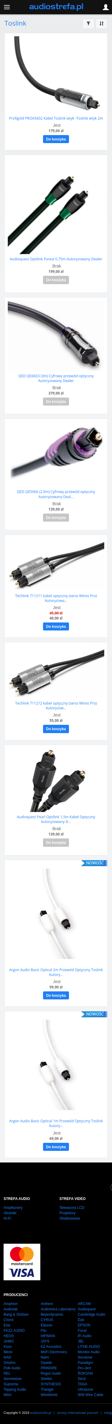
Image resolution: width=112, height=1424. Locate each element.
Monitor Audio (88, 1352)
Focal (82, 1330)
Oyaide (46, 1363)
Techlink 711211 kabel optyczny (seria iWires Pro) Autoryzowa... (56, 598)
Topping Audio (15, 1389)
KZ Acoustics (51, 1347)
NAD (7, 1357)
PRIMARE (49, 1368)
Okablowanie (69, 1218)
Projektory (67, 1213)
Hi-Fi (7, 1218)
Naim (45, 1357)
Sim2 (82, 1379)
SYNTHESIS (51, 1384)
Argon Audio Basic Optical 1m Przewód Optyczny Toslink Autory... (56, 1123)
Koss (8, 1347)
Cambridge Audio (91, 1314)
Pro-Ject (84, 1368)
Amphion (11, 1304)
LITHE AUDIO (89, 1347)
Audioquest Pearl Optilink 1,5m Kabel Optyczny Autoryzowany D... (56, 819)
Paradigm (85, 1363)
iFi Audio (84, 1336)
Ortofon (10, 1363)
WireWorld (49, 1395)
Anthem (47, 1304)
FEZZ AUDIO (14, 1330)
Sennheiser (13, 1379)
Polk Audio (12, 1368)
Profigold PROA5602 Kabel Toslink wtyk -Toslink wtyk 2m (56, 118)
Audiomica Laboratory (58, 1309)
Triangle (47, 1389)
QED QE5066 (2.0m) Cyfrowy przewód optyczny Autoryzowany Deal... (56, 494)
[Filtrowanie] (88, 24)
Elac (7, 1325)
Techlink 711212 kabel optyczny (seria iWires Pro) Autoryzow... (56, 706)
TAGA (82, 1384)
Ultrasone (85, 1389)
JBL (81, 1341)
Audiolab (11, 1309)
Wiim (8, 1395)
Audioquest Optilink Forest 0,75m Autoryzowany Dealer (56, 259)
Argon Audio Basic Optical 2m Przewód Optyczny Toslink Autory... (56, 972)
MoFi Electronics (54, 1352)
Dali (81, 1320)
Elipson (46, 1325)
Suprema (11, 1384)
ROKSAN (85, 1373)
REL (7, 1373)
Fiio (43, 1330)
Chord (8, 1320)
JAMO (8, 1341)
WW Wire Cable (90, 1395)
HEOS (9, 1336)
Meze (8, 1352)
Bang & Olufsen (16, 1314)
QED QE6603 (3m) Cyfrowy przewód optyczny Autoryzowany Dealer (56, 378)
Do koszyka (56, 139)
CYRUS (47, 1320)
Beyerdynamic (52, 1314)
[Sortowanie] (102, 24)
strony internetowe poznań (78, 1412)
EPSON (84, 1325)
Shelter (46, 1379)
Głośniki (10, 1213)
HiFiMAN (48, 1336)
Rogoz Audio (51, 1373)
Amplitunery (13, 1208)
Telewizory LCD (71, 1208)
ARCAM (84, 1304)
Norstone (85, 1357)
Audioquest (87, 1309)
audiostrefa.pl (40, 1412)
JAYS (45, 1341)
